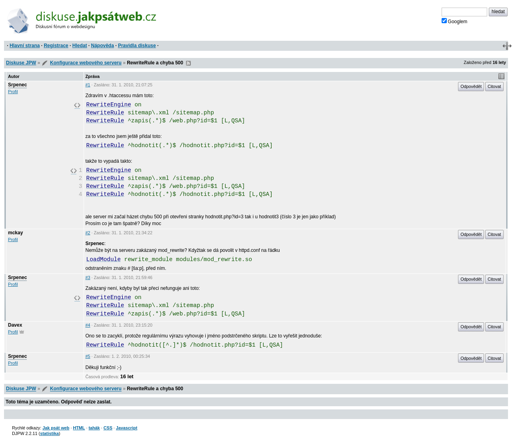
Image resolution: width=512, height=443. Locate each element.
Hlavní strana (25, 45)
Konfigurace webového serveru (86, 63)
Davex (15, 325)
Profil (13, 91)
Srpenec (17, 85)
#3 (88, 277)
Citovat (494, 86)
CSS (108, 427)
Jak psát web (55, 427)
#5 (88, 356)
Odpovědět (471, 86)
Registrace (56, 45)
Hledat (79, 45)
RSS (188, 63)
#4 (88, 325)
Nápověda (102, 45)
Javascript (126, 427)
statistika (49, 433)
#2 (88, 232)
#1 (88, 84)
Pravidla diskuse (137, 45)
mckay (15, 232)
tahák (94, 427)
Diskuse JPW (21, 63)
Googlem (455, 21)
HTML (79, 427)
